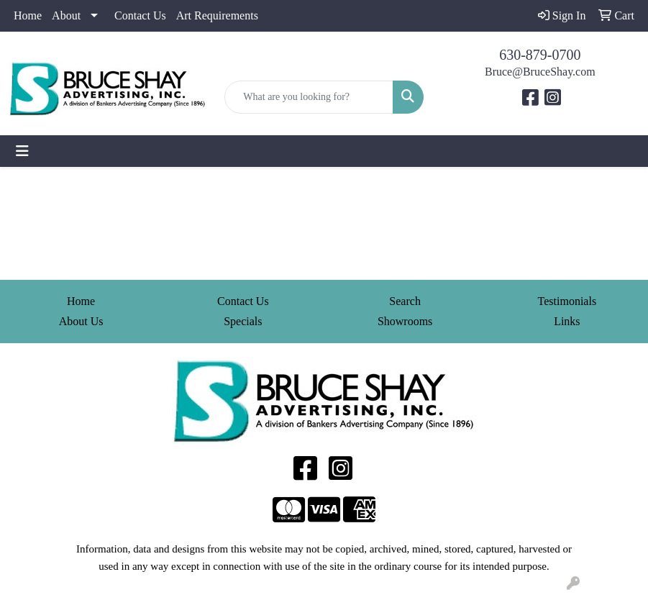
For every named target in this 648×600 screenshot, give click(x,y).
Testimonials (567, 301)
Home (28, 15)
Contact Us (140, 15)
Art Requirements (217, 15)
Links (567, 321)
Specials (243, 321)
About (66, 15)
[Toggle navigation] (22, 151)
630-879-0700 (539, 55)
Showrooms (405, 321)
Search (405, 301)
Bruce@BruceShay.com (540, 71)
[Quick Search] (308, 97)
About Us (81, 321)
